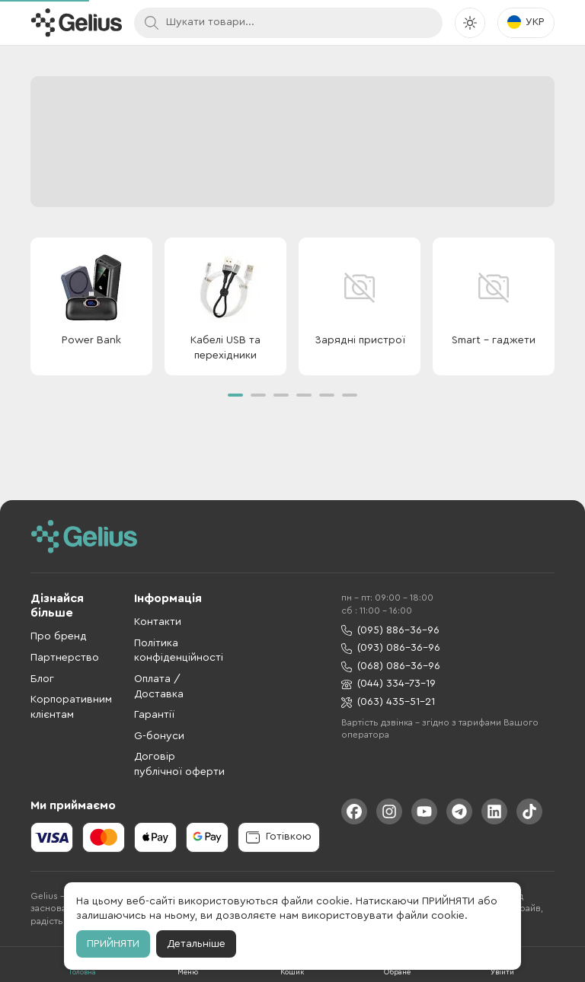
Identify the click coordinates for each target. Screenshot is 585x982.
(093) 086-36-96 (390, 648)
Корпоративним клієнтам (71, 707)
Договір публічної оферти (179, 764)
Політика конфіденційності (178, 651)
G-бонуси (159, 736)
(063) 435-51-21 (388, 702)
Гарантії (154, 714)
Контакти (157, 622)
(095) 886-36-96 (390, 630)
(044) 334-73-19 (388, 684)
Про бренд (58, 636)
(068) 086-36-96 (390, 666)
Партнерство (64, 657)
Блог (42, 679)
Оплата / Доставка (159, 687)
